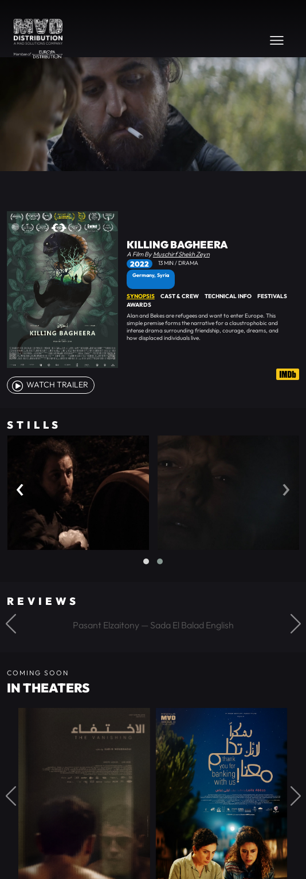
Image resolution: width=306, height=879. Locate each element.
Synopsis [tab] (141, 296)
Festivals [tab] (272, 296)
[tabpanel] (213, 327)
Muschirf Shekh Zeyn (181, 254)
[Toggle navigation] (276, 40)
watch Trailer (49, 384)
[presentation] (20, 486)
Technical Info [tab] (228, 296)
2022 (139, 263)
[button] (146, 561)
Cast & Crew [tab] (179, 296)
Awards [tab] (139, 304)
